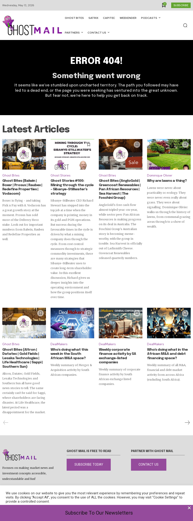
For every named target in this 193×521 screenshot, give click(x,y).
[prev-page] (5, 422)
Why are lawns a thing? (165, 181)
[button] (185, 25)
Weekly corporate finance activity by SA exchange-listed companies (120, 354)
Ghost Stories (60, 175)
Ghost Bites (10, 175)
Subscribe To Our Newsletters (99, 513)
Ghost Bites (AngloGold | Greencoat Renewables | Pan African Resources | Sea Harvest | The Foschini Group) (120, 189)
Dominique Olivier (159, 175)
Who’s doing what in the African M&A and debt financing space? (166, 354)
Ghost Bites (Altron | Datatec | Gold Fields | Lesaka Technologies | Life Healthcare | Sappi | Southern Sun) (23, 358)
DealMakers (59, 344)
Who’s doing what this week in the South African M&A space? (72, 354)
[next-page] (187, 422)
